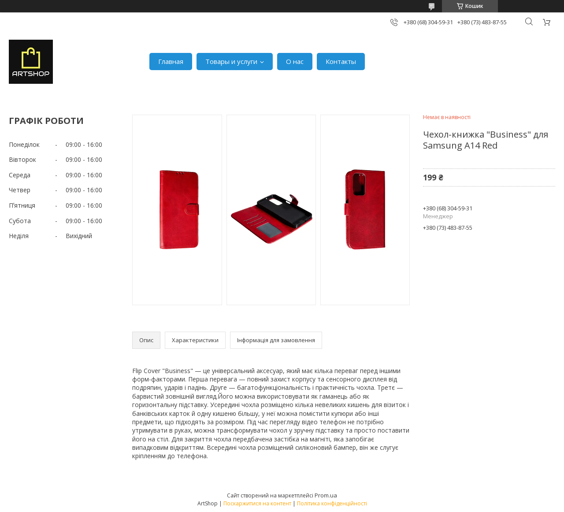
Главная (170, 61)
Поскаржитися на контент (257, 503)
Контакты (341, 61)
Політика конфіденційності (332, 503)
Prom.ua (326, 495)
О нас (295, 61)
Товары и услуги (231, 61)
